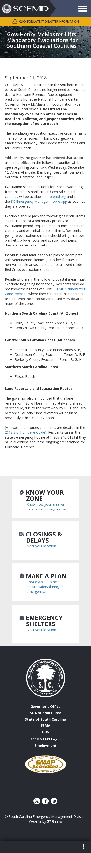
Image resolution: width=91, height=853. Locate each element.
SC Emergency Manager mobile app (38, 201)
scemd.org (58, 196)
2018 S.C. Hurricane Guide (25, 432)
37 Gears (54, 821)
